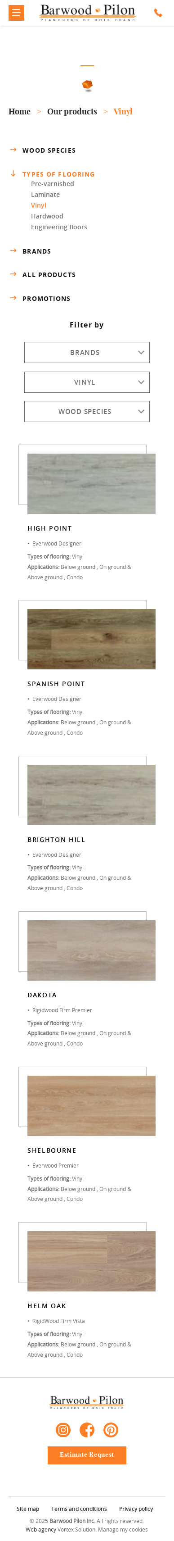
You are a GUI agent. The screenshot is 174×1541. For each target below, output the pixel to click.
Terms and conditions (79, 1509)
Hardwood (47, 216)
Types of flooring (52, 173)
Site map (28, 1509)
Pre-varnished (52, 183)
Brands (30, 251)
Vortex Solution (76, 1529)
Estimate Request (87, 1455)
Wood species (42, 150)
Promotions (40, 298)
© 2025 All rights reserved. (87, 1520)
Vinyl (38, 205)
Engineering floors (59, 227)
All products (42, 274)
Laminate (45, 194)
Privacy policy (136, 1509)
